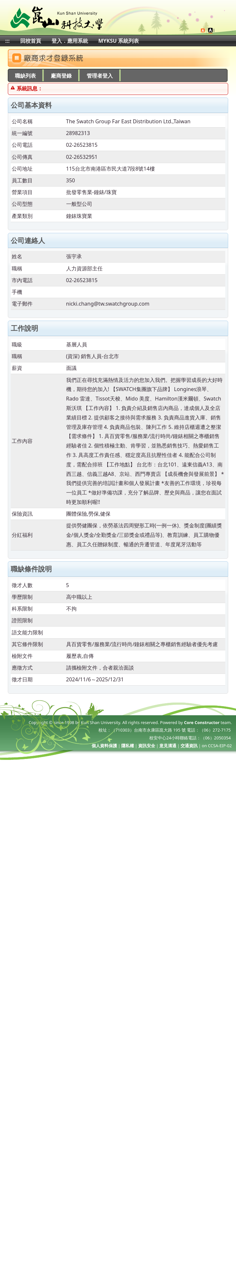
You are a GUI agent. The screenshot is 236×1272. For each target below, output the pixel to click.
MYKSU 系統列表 (118, 40)
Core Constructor (201, 722)
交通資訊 (189, 746)
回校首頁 (30, 40)
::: (7, 40)
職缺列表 (25, 75)
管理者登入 (100, 75)
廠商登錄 (61, 75)
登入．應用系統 (70, 40)
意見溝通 (167, 746)
